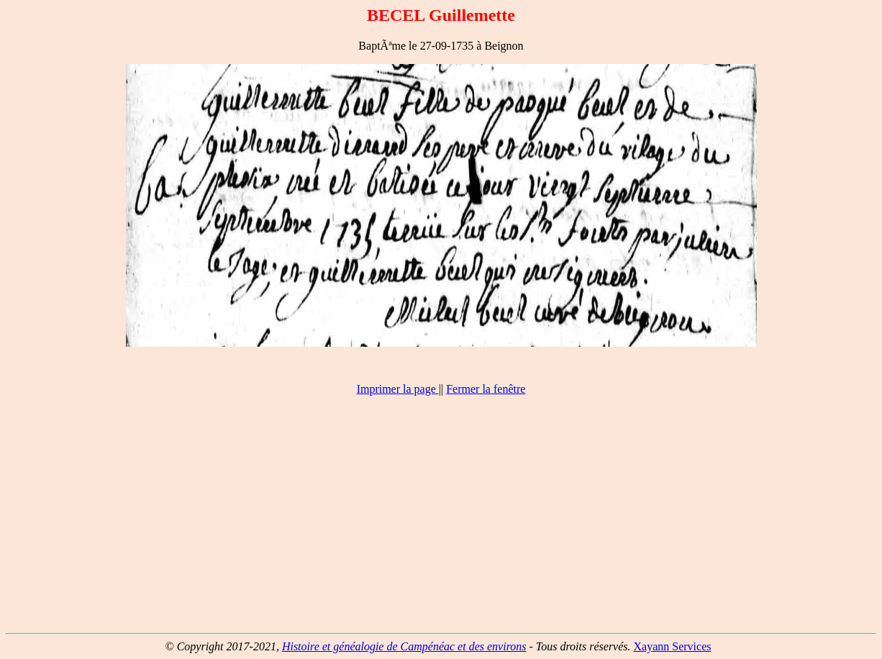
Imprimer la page (396, 389)
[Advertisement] (441, 521)
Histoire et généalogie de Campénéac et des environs (404, 646)
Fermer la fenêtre (485, 389)
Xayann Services (672, 646)
